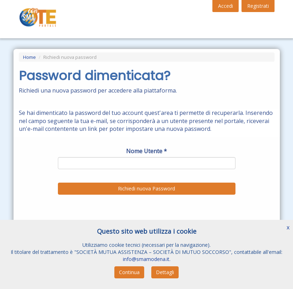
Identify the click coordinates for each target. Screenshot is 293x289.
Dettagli (165, 272)
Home (29, 57)
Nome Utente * (146, 151)
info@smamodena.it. (146, 259)
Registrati (258, 5)
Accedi (225, 5)
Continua (129, 272)
